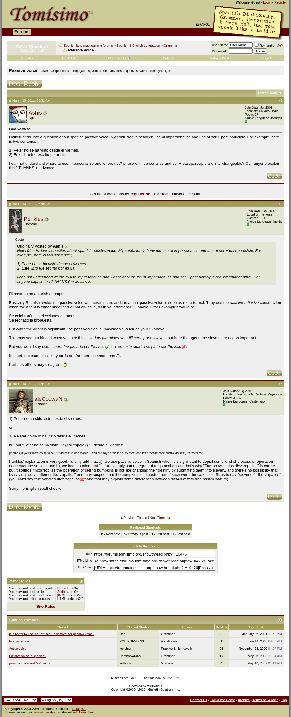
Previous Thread (135, 517)
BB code (63, 588)
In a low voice (19, 641)
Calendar (170, 58)
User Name (220, 45)
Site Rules (45, 606)
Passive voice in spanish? (27, 656)
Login (267, 2)
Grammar (170, 45)
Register (280, 2)
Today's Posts (220, 58)
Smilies (62, 591)
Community (119, 58)
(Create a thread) (31, 50)
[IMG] (61, 595)
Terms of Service (265, 700)
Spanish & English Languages (138, 45)
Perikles (33, 219)
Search (266, 58)
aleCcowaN (48, 399)
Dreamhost (86, 712)
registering (140, 194)
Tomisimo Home (222, 700)
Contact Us (198, 700)
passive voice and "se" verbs (29, 663)
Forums (21, 31)
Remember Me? (269, 45)
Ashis (35, 113)
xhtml (75, 709)
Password (219, 51)
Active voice (17, 648)
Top (284, 700)
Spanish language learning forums (88, 45)
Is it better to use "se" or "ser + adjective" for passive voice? (51, 634)
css (83, 709)
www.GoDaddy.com (46, 712)
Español (202, 24)
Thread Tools (268, 93)
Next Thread (159, 517)
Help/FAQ (68, 58)
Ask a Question (32, 46)
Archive (244, 700)
